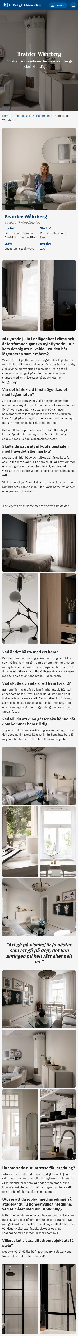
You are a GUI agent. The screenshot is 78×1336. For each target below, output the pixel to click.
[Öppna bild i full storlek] (20, 295)
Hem (5, 115)
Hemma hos (44, 115)
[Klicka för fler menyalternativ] (73, 5)
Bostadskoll (23, 115)
